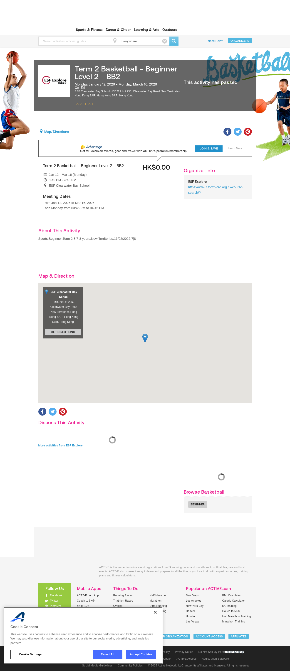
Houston (191, 616)
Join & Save (209, 148)
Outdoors (169, 30)
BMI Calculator (231, 595)
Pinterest (55, 606)
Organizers (240, 40)
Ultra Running (158, 605)
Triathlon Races (123, 600)
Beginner (198, 504)
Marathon (156, 600)
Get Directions (63, 332)
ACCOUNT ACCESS (209, 636)
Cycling (118, 605)
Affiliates (239, 636)
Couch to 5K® (86, 600)
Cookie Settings (235, 652)
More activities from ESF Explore (60, 445)
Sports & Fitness (89, 30)
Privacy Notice (184, 652)
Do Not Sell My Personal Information (221, 652)
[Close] (155, 612)
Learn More (235, 148)
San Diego (192, 595)
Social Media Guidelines (97, 665)
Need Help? (215, 41)
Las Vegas (192, 621)
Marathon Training (233, 621)
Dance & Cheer (118, 30)
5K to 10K (83, 605)
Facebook (56, 595)
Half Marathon (159, 595)
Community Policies (130, 665)
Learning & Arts (146, 30)
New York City (195, 605)
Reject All (107, 654)
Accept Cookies (141, 654)
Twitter (54, 600)
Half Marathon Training (236, 616)
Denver (190, 611)
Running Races (123, 595)
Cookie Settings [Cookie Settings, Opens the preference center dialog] (30, 654)
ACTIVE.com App (88, 595)
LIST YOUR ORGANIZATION (169, 636)
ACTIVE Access (186, 658)
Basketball (84, 104)
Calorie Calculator (233, 600)
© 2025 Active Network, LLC (165, 665)
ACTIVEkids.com (51, 30)
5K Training (229, 605)
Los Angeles (193, 600)
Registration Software (215, 658)
